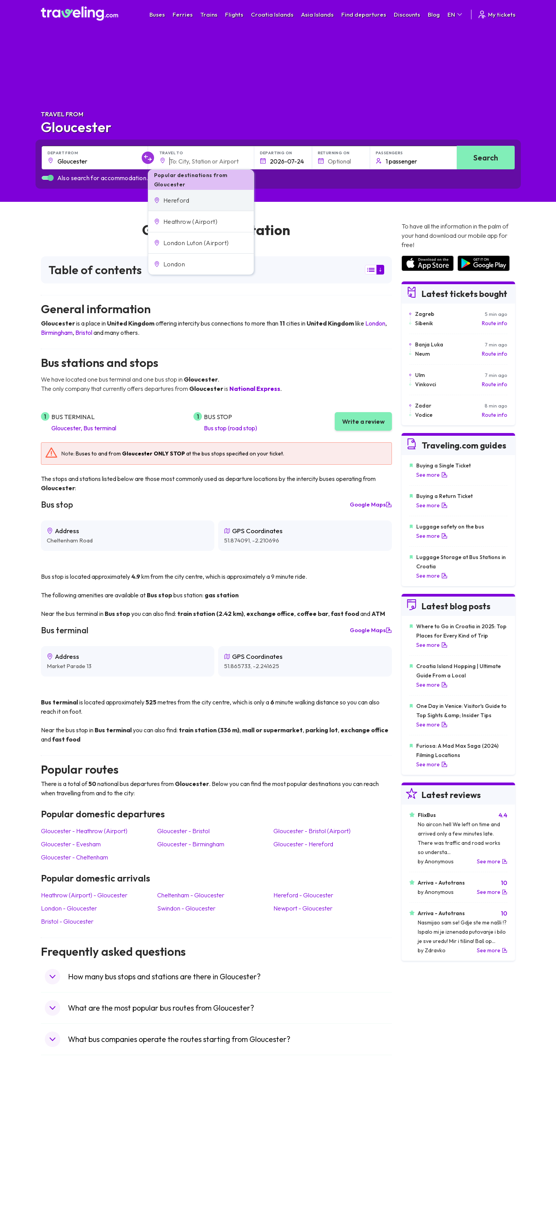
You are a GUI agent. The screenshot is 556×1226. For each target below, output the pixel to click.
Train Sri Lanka (300, 1128)
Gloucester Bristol (183, 831)
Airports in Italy (418, 1160)
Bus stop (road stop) (230, 428)
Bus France (177, 1160)
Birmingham (57, 332)
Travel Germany (64, 1152)
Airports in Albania (423, 1176)
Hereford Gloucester (303, 895)
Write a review (363, 421)
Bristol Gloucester (67, 921)
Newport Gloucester (302, 908)
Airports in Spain (420, 1120)
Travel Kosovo (62, 1201)
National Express (254, 388)
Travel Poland (61, 1176)
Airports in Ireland (422, 1136)
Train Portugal (299, 1120)
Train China (296, 1136)
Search (485, 157)
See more (432, 474)
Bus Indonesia (180, 1201)
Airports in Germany (425, 1168)
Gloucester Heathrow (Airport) (84, 831)
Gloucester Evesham (71, 844)
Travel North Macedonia (74, 1128)
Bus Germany (179, 1136)
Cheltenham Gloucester (190, 895)
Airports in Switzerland (428, 1152)
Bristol (83, 332)
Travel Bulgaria (63, 1136)
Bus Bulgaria (178, 1128)
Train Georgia (299, 1144)
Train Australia (299, 1152)
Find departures (363, 14)
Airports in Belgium (423, 1193)
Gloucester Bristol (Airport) (312, 831)
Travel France (62, 1168)
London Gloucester (69, 908)
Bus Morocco (179, 1120)
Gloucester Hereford (303, 844)
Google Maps (371, 504)
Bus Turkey (176, 1193)
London (375, 323)
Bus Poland (176, 1176)
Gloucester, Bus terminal (83, 428)
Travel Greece (62, 1144)
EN (455, 14)
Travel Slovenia (63, 1185)
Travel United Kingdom (72, 1120)
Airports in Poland (422, 1185)
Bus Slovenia (178, 1144)
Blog (434, 14)
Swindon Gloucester (186, 908)
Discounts (407, 14)
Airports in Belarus (423, 1144)
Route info (494, 323)
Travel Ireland (61, 1193)
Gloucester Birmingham (190, 844)
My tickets (496, 14)
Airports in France (422, 1128)
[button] (201, 200)
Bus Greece (177, 1152)
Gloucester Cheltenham (74, 857)
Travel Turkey (61, 1160)
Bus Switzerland (182, 1185)
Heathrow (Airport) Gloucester (84, 895)
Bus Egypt (175, 1168)
